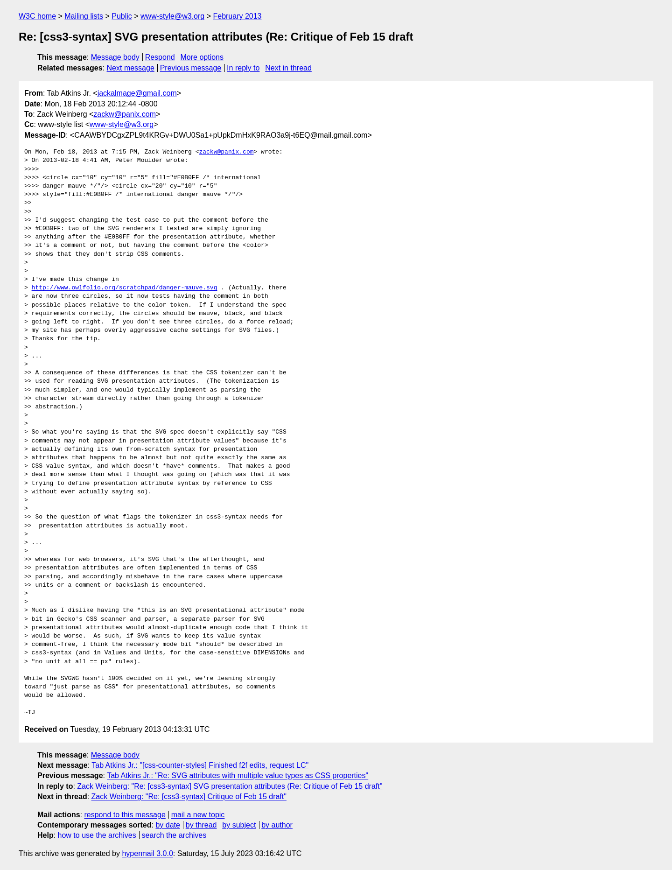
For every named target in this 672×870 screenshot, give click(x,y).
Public (122, 16)
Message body (115, 57)
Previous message (191, 68)
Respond (160, 57)
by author (277, 825)
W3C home (37, 16)
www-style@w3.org (172, 16)
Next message (130, 68)
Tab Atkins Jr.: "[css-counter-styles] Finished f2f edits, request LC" (199, 765)
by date (167, 825)
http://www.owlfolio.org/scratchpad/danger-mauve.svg (124, 288)
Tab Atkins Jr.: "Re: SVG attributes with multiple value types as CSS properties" (237, 775)
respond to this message (124, 815)
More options (202, 57)
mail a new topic (198, 815)
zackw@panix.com (124, 114)
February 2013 (237, 16)
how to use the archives (97, 835)
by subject (239, 825)
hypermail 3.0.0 (147, 853)
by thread (201, 825)
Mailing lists (83, 16)
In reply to (243, 68)
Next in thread (288, 68)
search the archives (174, 835)
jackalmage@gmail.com (137, 93)
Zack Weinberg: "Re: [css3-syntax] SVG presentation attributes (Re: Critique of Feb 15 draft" (229, 786)
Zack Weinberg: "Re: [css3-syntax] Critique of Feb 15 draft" (189, 796)
